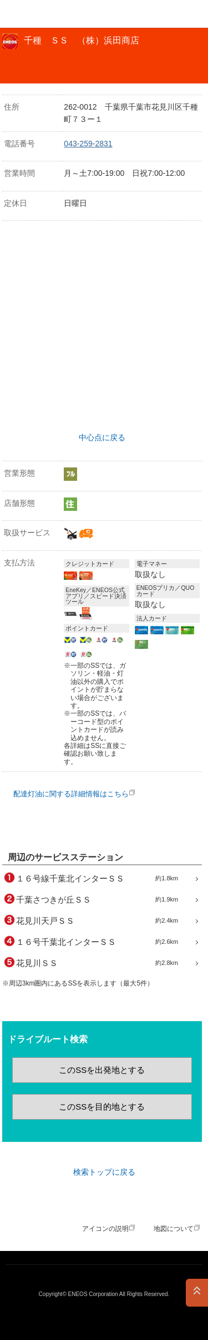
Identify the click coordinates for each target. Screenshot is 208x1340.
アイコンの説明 (105, 1229)
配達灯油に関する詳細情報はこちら (71, 794)
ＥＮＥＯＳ (36, 14)
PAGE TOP (197, 1293)
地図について (174, 1229)
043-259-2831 (88, 143)
